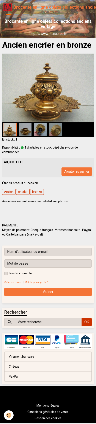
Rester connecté (20, 273)
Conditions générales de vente (48, 412)
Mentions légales (48, 405)
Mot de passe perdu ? (36, 282)
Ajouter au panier (76, 171)
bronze (37, 191)
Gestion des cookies (48, 418)
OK (86, 322)
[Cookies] (9, 415)
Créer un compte (13, 282)
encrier (23, 191)
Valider (48, 292)
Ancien (9, 191)
